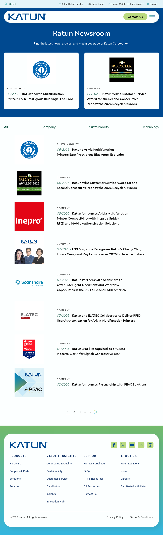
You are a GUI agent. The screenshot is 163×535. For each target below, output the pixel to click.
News (124, 471)
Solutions (15, 478)
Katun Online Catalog (71, 4)
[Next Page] (95, 412)
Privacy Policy (115, 517)
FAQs (87, 471)
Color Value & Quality (59, 463)
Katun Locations (130, 463)
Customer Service (57, 478)
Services (15, 486)
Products (18, 456)
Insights (51, 494)
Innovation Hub (55, 501)
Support (91, 456)
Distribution (53, 486)
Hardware (15, 463)
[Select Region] (125, 4)
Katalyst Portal (95, 4)
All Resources (92, 486)
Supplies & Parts (19, 471)
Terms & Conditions (141, 517)
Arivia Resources (93, 478)
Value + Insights (61, 456)
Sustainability (54, 471)
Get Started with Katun (134, 486)
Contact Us (135, 17)
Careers (125, 478)
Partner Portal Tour (95, 463)
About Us (129, 456)
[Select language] (152, 4)
